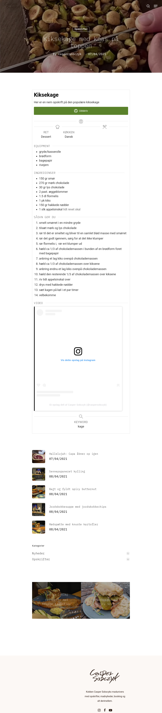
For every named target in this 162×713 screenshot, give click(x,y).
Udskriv (81, 110)
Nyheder (38, 553)
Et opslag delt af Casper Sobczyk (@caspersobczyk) (78, 404)
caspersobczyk (69, 54)
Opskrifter (81, 29)
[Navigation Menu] (155, 6)
